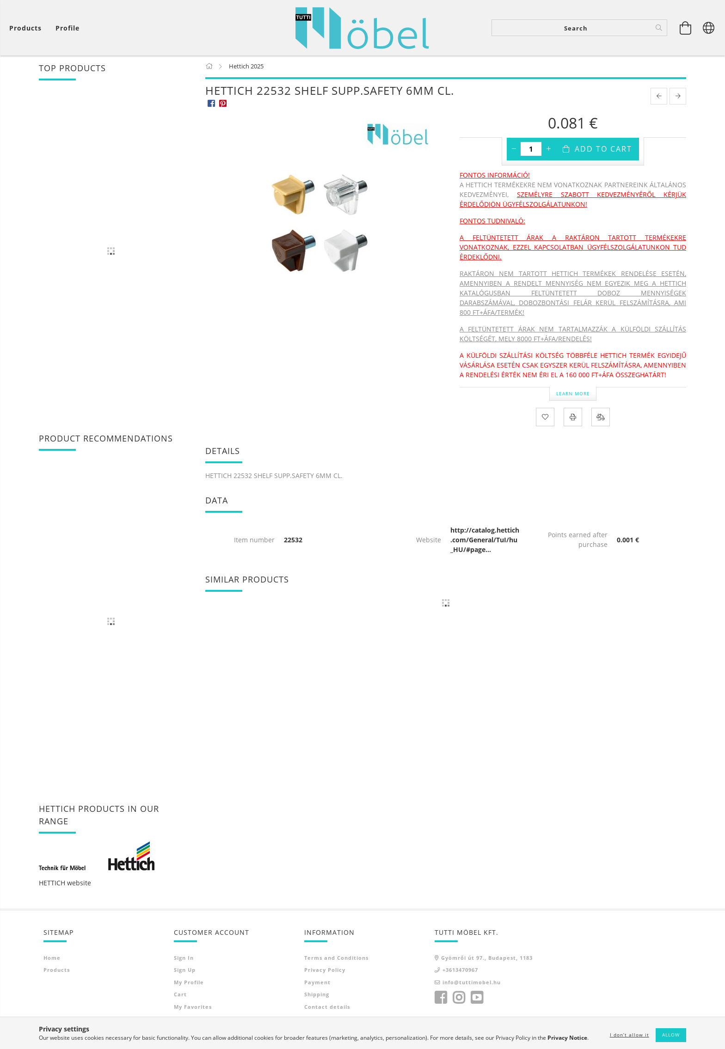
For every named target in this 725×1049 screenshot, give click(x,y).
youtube (477, 999)
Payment (317, 982)
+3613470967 (460, 970)
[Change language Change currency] (709, 28)
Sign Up (185, 970)
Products (56, 970)
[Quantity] (531, 150)
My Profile (189, 982)
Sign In (184, 958)
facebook (441, 999)
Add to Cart (603, 150)
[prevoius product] (659, 97)
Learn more (573, 394)
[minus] (514, 150)
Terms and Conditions (336, 958)
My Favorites (193, 1007)
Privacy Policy (324, 970)
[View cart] (28, 27)
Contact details (327, 1007)
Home (52, 958)
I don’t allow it (629, 1034)
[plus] (548, 150)
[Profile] (67, 27)
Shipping (316, 995)
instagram (459, 999)
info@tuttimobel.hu (471, 982)
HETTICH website (65, 883)
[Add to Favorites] (545, 417)
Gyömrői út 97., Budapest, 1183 (487, 958)
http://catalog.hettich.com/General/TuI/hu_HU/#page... (484, 540)
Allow (671, 1034)
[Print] (573, 417)
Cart (180, 995)
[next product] (678, 97)
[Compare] (600, 417)
